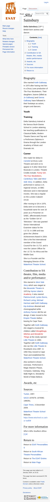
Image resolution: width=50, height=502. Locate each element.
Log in (46, 2)
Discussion (33, 9)
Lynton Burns (41, 297)
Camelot (27, 161)
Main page (6, 26)
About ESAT (38, 488)
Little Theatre (29, 340)
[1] (25, 434)
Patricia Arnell (29, 297)
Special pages (8, 44)
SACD (26, 398)
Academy (27, 294)
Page (25, 9)
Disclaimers (27, 492)
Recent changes (8, 28)
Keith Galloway (40, 82)
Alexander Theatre (34, 288)
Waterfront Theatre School (34, 264)
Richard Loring (30, 300)
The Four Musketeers (32, 176)
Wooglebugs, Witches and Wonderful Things (35, 334)
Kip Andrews (29, 306)
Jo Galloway (29, 97)
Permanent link (8, 49)
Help (4, 31)
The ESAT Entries (39, 458)
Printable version (8, 47)
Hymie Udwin (36, 291)
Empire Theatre (30, 318)
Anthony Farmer (30, 312)
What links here (8, 39)
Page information (9, 52)
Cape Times (29, 405)
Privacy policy (27, 488)
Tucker (26, 394)
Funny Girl (41, 173)
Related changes (9, 41)
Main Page (36, 462)
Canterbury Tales (31, 179)
